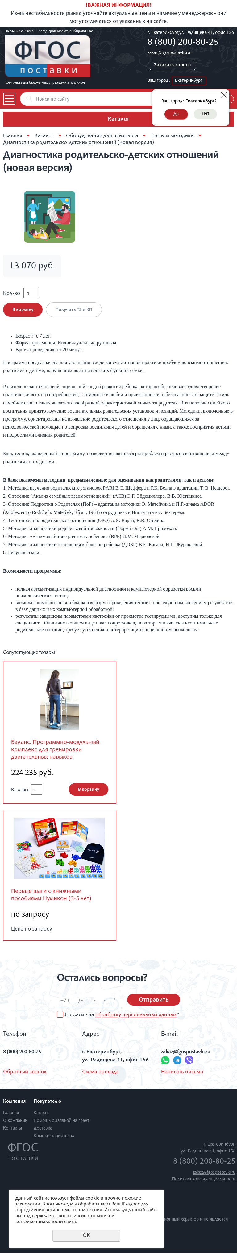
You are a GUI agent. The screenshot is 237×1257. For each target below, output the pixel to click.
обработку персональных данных (136, 1019)
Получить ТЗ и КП (75, 311)
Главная (12, 136)
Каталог (44, 136)
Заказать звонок (172, 65)
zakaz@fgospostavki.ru (169, 53)
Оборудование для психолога (102, 136)
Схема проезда (100, 1075)
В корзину (22, 311)
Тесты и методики (172, 136)
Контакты (12, 1132)
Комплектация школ (54, 1139)
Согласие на (122, 1019)
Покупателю (47, 1105)
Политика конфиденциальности (203, 1182)
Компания (14, 1105)
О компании (15, 1124)
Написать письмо (182, 1075)
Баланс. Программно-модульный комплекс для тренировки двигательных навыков (57, 752)
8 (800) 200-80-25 (183, 43)
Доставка (43, 1132)
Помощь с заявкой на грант (61, 1124)
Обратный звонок (25, 1075)
